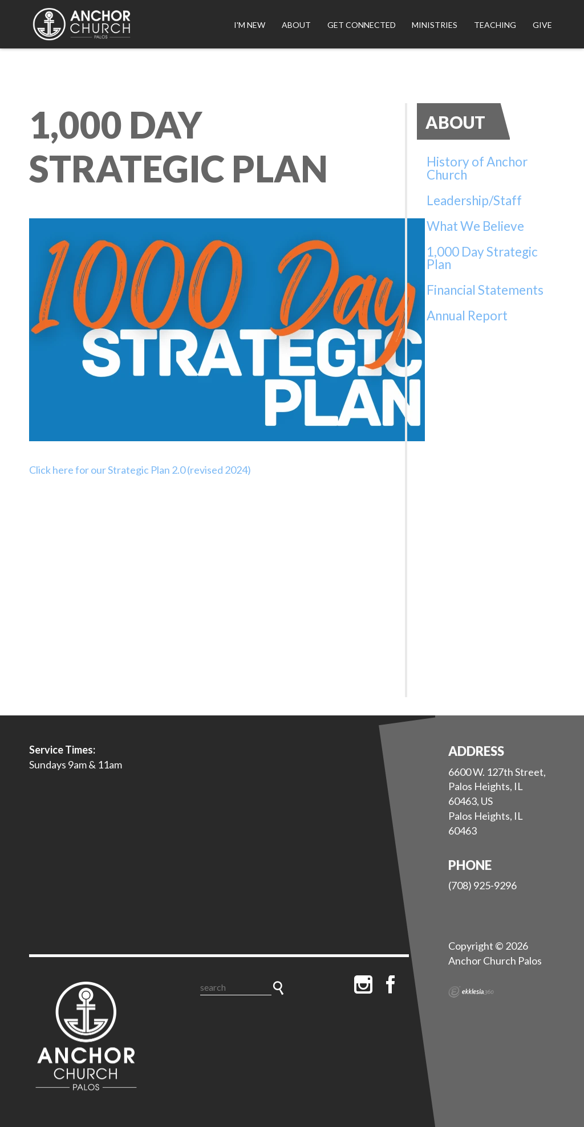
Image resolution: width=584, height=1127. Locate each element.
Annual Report (467, 315)
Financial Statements (485, 290)
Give (542, 25)
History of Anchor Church (477, 168)
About (296, 25)
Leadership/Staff (474, 200)
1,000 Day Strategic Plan (482, 258)
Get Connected (361, 25)
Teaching (495, 25)
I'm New (249, 25)
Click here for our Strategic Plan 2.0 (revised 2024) (140, 469)
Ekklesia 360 (471, 992)
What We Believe (475, 226)
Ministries (434, 25)
